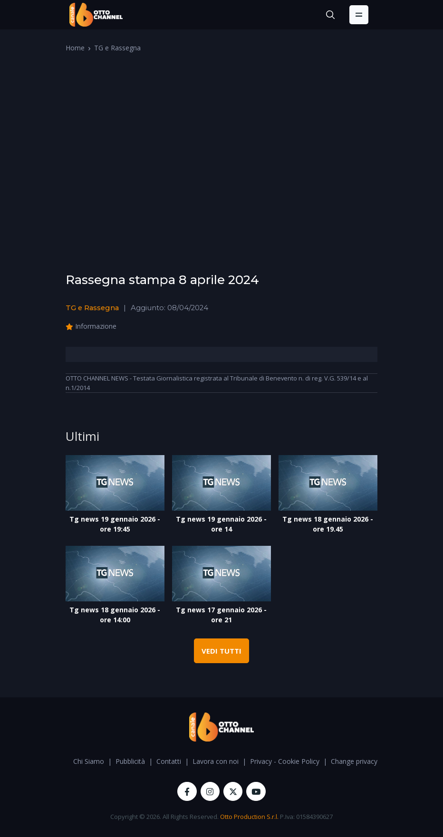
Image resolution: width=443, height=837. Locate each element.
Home (75, 47)
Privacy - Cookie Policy (284, 761)
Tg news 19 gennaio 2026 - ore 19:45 (114, 523)
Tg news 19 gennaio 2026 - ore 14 (221, 523)
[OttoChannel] (96, 14)
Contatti (168, 761)
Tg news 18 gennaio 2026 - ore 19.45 (327, 523)
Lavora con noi (216, 761)
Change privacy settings (367, 761)
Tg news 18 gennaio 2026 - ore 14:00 (114, 614)
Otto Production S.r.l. (249, 816)
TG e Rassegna (117, 47)
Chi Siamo (88, 761)
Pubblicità (130, 761)
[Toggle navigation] (358, 14)
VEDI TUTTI (221, 651)
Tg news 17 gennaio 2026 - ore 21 (221, 614)
